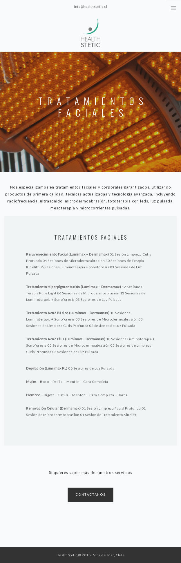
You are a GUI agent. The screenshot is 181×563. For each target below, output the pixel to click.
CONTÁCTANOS (90, 494)
